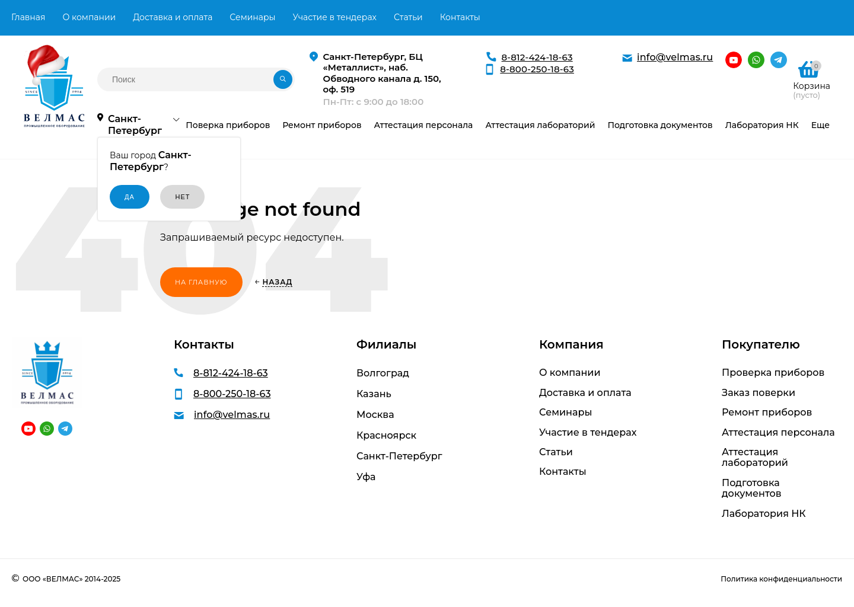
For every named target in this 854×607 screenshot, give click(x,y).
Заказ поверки (758, 393)
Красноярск (386, 435)
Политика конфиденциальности (781, 578)
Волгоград (382, 373)
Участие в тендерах (335, 17)
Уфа (365, 477)
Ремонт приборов (767, 412)
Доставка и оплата (172, 17)
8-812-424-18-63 (537, 57)
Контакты (460, 17)
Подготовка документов (752, 488)
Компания (571, 344)
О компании (89, 17)
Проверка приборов (773, 373)
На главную (201, 282)
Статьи (408, 17)
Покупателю (761, 344)
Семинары (252, 17)
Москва (375, 414)
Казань (373, 394)
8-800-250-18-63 (537, 69)
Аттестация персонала (778, 432)
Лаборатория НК (764, 514)
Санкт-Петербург (399, 456)
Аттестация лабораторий (755, 457)
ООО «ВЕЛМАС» (52, 578)
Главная (28, 17)
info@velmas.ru (675, 57)
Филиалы (386, 344)
